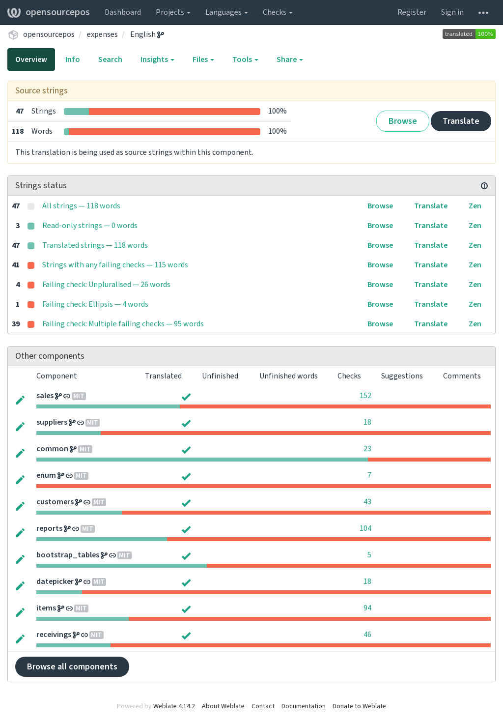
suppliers (51, 422)
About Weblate (223, 706)
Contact (263, 706)
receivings (53, 634)
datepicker (55, 581)
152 (365, 395)
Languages (226, 12)
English (147, 34)
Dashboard (123, 12)
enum (46, 475)
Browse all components (72, 667)
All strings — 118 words (81, 206)
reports (49, 528)
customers (55, 501)
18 (367, 422)
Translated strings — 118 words (95, 245)
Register (411, 12)
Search (110, 59)
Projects (173, 12)
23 (367, 448)
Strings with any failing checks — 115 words (115, 265)
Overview (31, 59)
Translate (461, 121)
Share (290, 59)
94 (367, 608)
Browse (403, 121)
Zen (475, 206)
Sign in (452, 12)
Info (72, 59)
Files (203, 59)
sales (45, 395)
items (46, 608)
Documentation (303, 706)
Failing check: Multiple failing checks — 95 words (123, 323)
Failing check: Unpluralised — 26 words (106, 284)
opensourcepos (48, 12)
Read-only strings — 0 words (90, 225)
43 (367, 501)
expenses (102, 34)
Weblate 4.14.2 (174, 706)
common (52, 448)
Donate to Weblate (359, 706)
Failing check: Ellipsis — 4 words (95, 304)
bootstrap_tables (67, 554)
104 (365, 528)
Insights (157, 59)
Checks (278, 12)
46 (367, 634)
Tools (245, 59)
